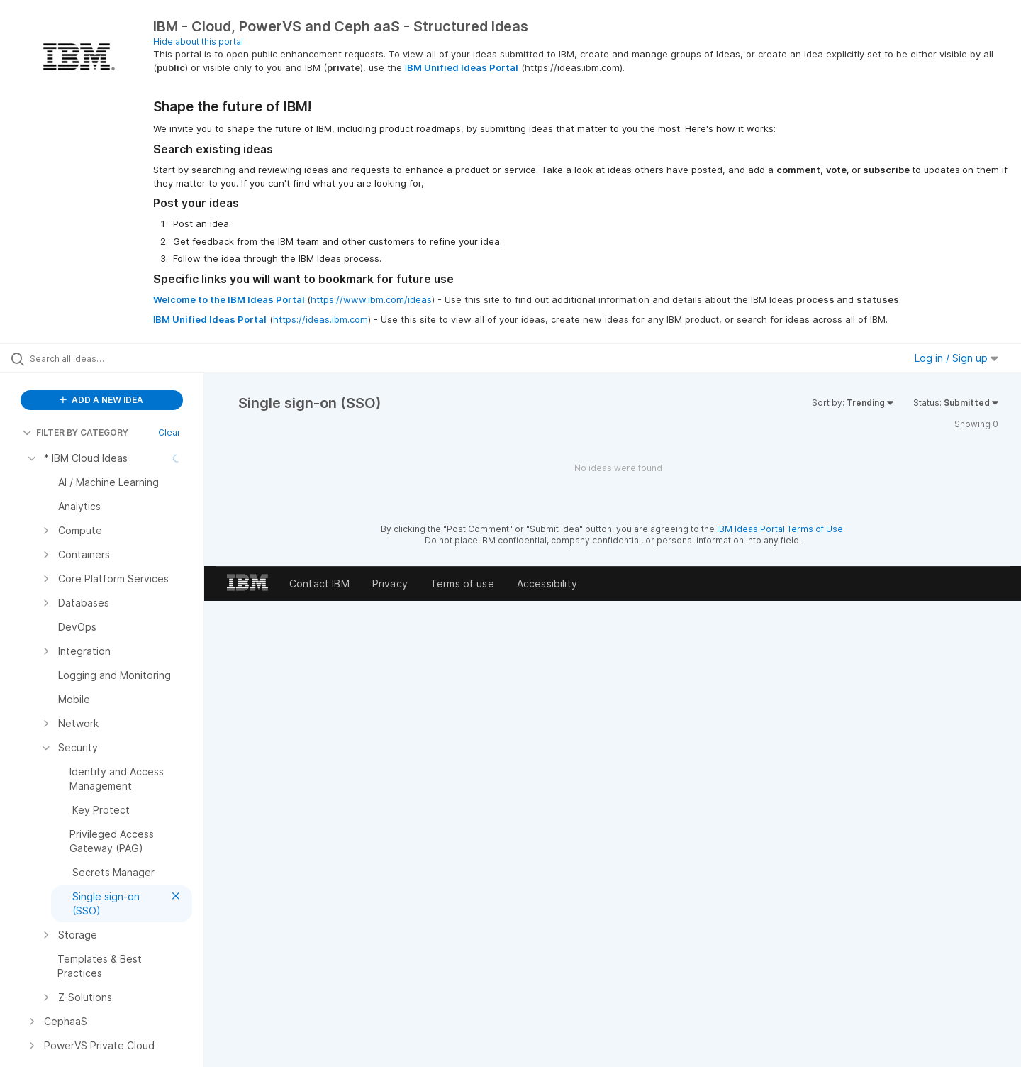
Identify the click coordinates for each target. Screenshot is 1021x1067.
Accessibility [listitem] (547, 583)
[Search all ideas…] (120, 358)
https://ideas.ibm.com (320, 319)
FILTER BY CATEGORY (75, 432)
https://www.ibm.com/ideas (371, 299)
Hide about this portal (198, 41)
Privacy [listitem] (390, 583)
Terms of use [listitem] (462, 583)
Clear (169, 432)
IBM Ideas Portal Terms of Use (780, 529)
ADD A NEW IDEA (101, 399)
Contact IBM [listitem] (319, 583)
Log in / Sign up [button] (956, 358)
